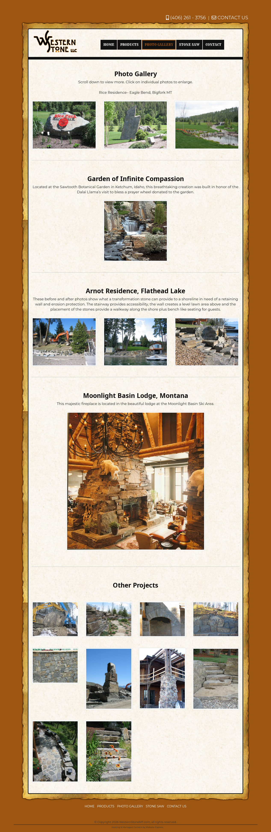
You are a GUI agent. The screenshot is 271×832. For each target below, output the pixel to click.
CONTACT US (230, 18)
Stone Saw (155, 806)
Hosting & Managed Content (127, 827)
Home (90, 806)
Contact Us (176, 806)
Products (105, 806)
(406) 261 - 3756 (186, 18)
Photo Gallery (130, 806)
